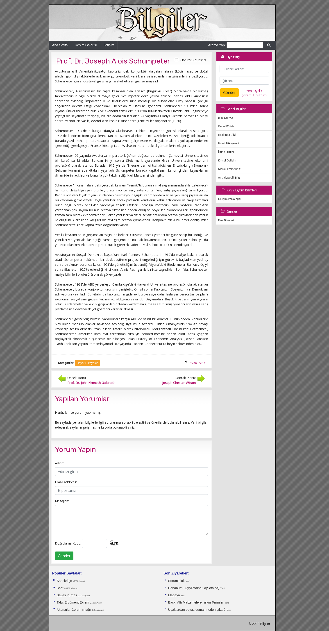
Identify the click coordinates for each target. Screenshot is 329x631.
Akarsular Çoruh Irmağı (74, 609)
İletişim (109, 45)
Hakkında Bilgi (227, 135)
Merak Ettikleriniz (229, 169)
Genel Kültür (226, 126)
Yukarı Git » (198, 362)
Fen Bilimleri (226, 220)
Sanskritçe (65, 581)
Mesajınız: (62, 501)
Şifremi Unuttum (254, 95)
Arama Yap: (217, 45)
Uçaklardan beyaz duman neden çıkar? (197, 609)
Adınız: (59, 463)
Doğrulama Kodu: (68, 543)
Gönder (64, 555)
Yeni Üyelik (254, 90)
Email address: (66, 482)
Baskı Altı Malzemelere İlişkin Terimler (196, 602)
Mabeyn (174, 595)
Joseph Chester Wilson (179, 382)
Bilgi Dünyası (226, 118)
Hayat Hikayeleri (228, 143)
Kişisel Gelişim (227, 160)
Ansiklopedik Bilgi (229, 177)
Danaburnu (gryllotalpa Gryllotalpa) (194, 588)
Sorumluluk (176, 581)
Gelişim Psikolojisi (229, 199)
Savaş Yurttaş (67, 595)
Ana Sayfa (60, 45)
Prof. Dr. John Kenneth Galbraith (91, 382)
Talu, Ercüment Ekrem (73, 602)
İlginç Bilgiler (226, 152)
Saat (60, 588)
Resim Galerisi (86, 45)
